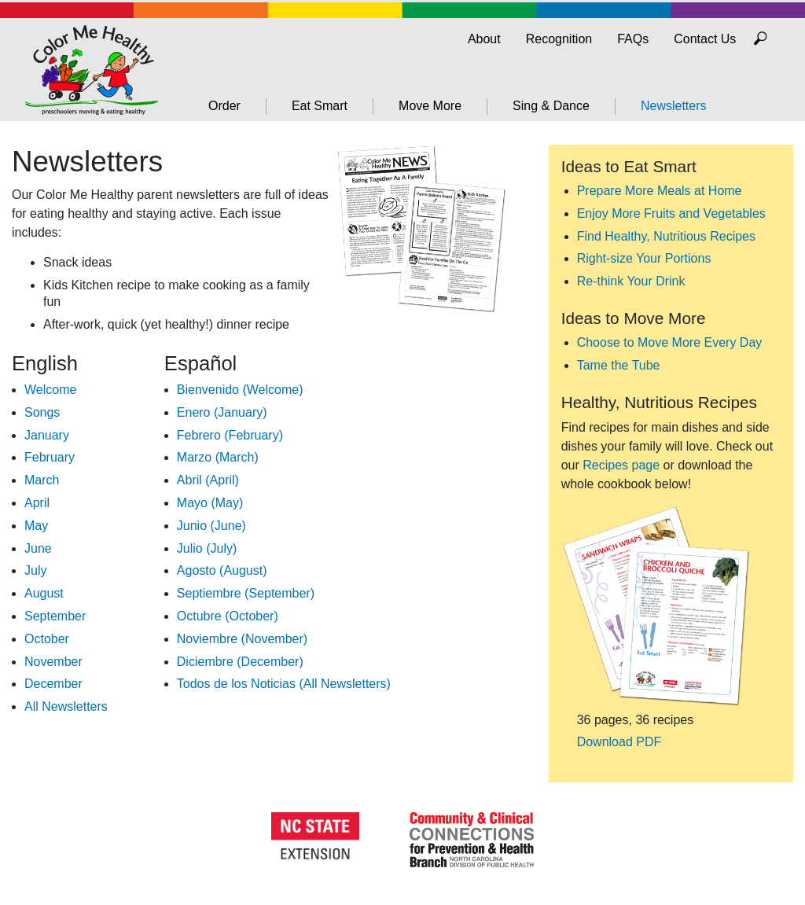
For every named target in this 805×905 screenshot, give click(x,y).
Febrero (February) (230, 435)
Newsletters (674, 105)
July (35, 570)
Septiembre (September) (245, 593)
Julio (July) (207, 548)
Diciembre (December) (240, 661)
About (484, 39)
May (36, 525)
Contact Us (705, 39)
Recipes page (621, 465)
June (38, 548)
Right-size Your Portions (644, 258)
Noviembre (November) (242, 639)
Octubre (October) (227, 616)
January (46, 435)
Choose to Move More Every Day (670, 342)
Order (224, 105)
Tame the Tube (618, 365)
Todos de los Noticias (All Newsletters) (284, 683)
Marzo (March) (218, 457)
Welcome (50, 389)
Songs (42, 412)
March (41, 480)
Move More (430, 105)
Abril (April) (208, 480)
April (37, 503)
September (55, 616)
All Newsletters (66, 706)
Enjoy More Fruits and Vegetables (671, 213)
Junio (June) (211, 525)
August (44, 593)
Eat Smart (319, 105)
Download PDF (619, 742)
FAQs (633, 39)
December (53, 683)
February (49, 457)
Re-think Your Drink (631, 281)
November (53, 661)
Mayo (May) (210, 503)
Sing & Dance (551, 105)
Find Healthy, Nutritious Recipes (666, 236)
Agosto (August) (222, 570)
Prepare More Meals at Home (659, 190)
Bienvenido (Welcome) (240, 389)
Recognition (559, 39)
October (46, 639)
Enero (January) (222, 412)
